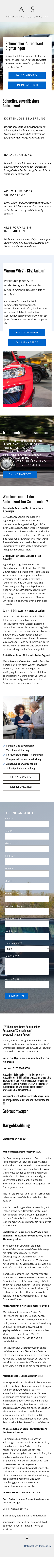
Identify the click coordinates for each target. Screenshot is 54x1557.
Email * (9, 831)
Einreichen (16, 996)
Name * (9, 818)
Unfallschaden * (13, 943)
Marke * (9, 868)
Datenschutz (31, 1546)
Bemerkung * (12, 955)
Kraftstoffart (11, 931)
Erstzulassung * (13, 893)
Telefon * (10, 856)
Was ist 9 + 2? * (13, 979)
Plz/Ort (8, 843)
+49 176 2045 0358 (27, 75)
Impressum (45, 1546)
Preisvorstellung (13, 906)
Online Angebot (27, 85)
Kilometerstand (13, 918)
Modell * (9, 881)
